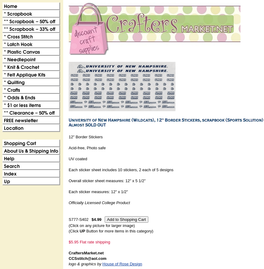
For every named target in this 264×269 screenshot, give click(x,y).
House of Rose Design (122, 264)
